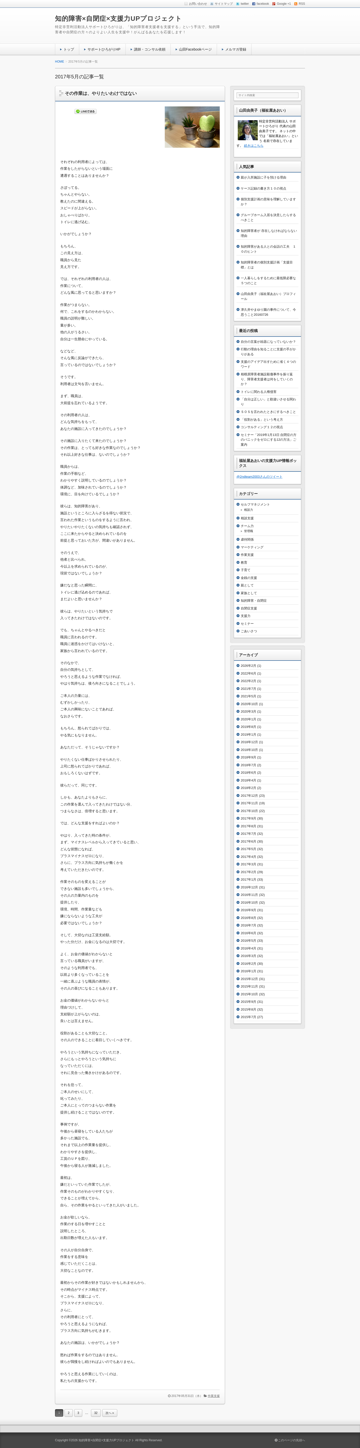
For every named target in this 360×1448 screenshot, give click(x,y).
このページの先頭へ (290, 1440)
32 (96, 1413)
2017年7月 (248, 834)
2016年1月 (248, 971)
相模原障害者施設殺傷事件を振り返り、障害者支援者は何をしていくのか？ (267, 379)
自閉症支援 (249, 608)
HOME (59, 61)
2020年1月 (248, 719)
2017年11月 (249, 803)
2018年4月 (248, 780)
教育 (244, 562)
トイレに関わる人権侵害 (258, 392)
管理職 (248, 531)
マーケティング (252, 547)
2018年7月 (248, 765)
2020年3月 (248, 711)
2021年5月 (248, 696)
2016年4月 (248, 948)
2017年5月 (248, 849)
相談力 (248, 510)
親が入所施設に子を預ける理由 (263, 177)
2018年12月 (249, 742)
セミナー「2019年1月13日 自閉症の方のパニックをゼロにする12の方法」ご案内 (268, 439)
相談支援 (247, 518)
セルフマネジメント (255, 504)
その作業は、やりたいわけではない (101, 93)
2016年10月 (249, 902)
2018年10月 (249, 750)
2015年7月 (248, 1017)
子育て (245, 570)
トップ (69, 49)
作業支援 (214, 1396)
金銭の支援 (249, 578)
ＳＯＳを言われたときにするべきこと (268, 412)
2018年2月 (248, 788)
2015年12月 (249, 979)
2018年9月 (248, 757)
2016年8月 (248, 918)
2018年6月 (248, 772)
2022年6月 (248, 673)
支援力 (245, 616)
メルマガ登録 (235, 49)
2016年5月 (248, 940)
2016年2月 (248, 964)
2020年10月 (249, 704)
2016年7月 (248, 925)
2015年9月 (248, 1002)
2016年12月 (249, 887)
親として (247, 585)
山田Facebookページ (195, 49)
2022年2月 (248, 681)
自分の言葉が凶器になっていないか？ (268, 342)
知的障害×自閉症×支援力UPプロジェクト (118, 18)
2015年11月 (249, 986)
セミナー (247, 623)
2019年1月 (248, 734)
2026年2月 (248, 666)
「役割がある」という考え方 (262, 419)
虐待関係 (247, 539)
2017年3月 (248, 864)
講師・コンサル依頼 (150, 49)
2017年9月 (248, 818)
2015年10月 (249, 994)
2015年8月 (248, 1009)
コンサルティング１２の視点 (262, 427)
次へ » (110, 1413)
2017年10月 (249, 811)
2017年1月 (248, 879)
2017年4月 (248, 857)
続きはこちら (254, 145)
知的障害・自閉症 (254, 600)
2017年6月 (248, 841)
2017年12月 (249, 795)
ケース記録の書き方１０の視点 (263, 188)
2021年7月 (248, 689)
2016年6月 (248, 933)
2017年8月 (248, 826)
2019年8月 (248, 727)
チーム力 (247, 526)
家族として (249, 593)
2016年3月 (248, 956)
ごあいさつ (249, 631)
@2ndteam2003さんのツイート (259, 476)
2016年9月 (248, 910)
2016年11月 (249, 895)
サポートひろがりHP (104, 49)
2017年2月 (248, 872)
